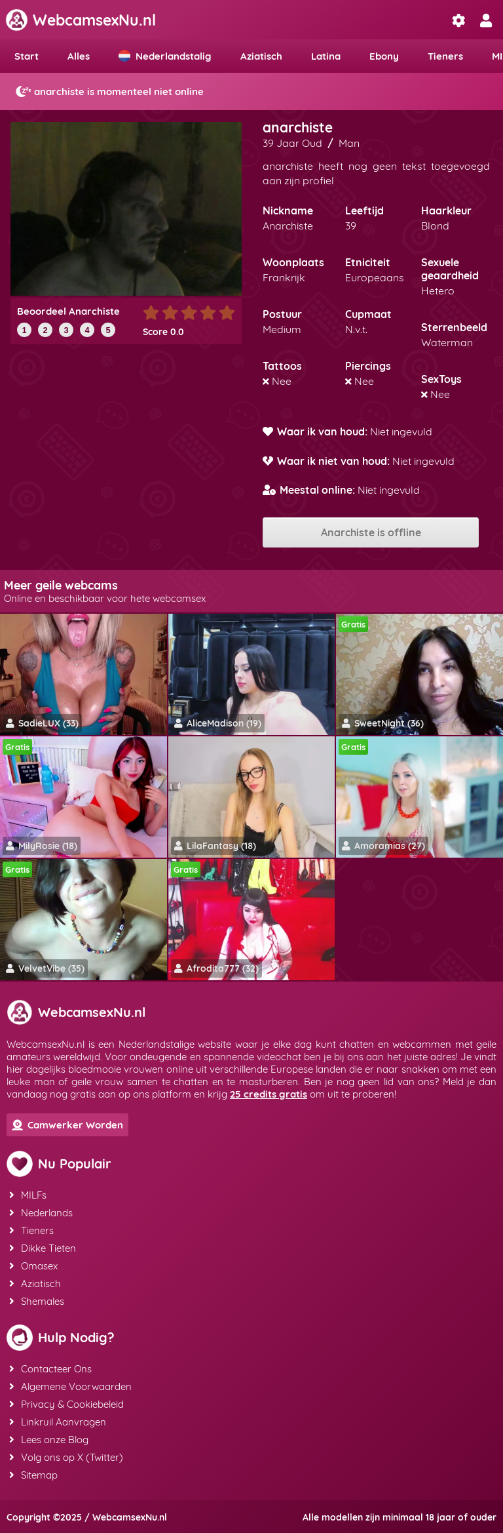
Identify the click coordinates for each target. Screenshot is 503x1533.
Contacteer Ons (50, 1369)
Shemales (36, 1301)
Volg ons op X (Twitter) (66, 1457)
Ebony (384, 56)
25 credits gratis (268, 1094)
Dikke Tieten (42, 1248)
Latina (326, 56)
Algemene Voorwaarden (70, 1386)
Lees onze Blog (48, 1439)
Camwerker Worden (67, 1125)
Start (26, 56)
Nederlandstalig (165, 56)
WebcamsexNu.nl (80, 20)
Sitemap (33, 1475)
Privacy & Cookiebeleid (66, 1404)
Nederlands (41, 1212)
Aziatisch (261, 56)
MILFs (28, 1195)
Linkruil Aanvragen (57, 1422)
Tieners (445, 56)
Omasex (33, 1266)
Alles (78, 56)
